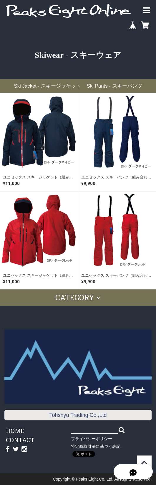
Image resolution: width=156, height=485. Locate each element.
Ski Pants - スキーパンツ (114, 86)
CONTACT (20, 440)
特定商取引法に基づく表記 (95, 446)
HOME (15, 431)
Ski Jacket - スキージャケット (47, 86)
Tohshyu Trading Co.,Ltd (78, 415)
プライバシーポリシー (91, 438)
